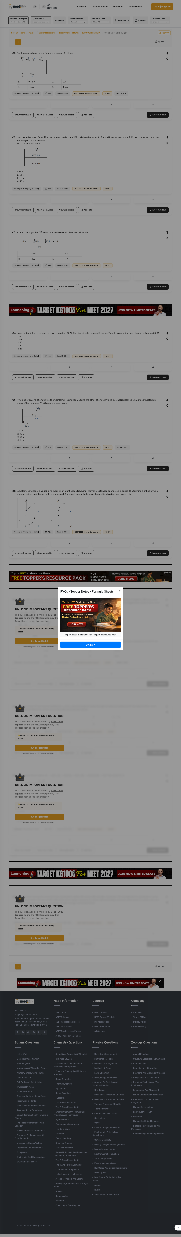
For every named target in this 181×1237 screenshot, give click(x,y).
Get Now (90, 644)
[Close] (120, 590)
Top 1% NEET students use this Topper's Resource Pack (90, 634)
